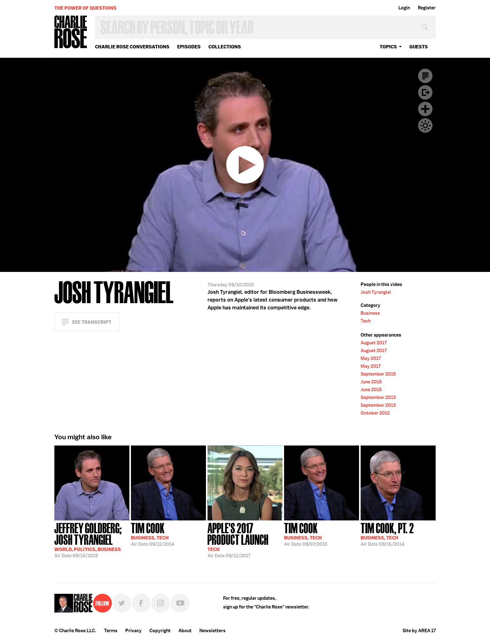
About (185, 631)
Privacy (133, 631)
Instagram (160, 603)
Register (427, 8)
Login (404, 8)
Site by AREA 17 (419, 631)
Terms (111, 631)
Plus (425, 109)
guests (418, 47)
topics (388, 47)
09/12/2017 (245, 539)
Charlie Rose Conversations (132, 47)
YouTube (180, 603)
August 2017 (374, 343)
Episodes (189, 47)
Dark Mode (425, 125)
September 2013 (378, 397)
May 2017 (371, 358)
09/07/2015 (306, 533)
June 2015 (371, 382)
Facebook (141, 603)
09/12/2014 (152, 533)
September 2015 (378, 374)
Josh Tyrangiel (376, 292)
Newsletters (212, 631)
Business (370, 313)
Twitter (121, 603)
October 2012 (375, 413)
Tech (366, 321)
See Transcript (91, 322)
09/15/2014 (387, 533)
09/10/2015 (91, 539)
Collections (224, 47)
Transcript (425, 76)
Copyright (160, 631)
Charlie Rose (71, 32)
